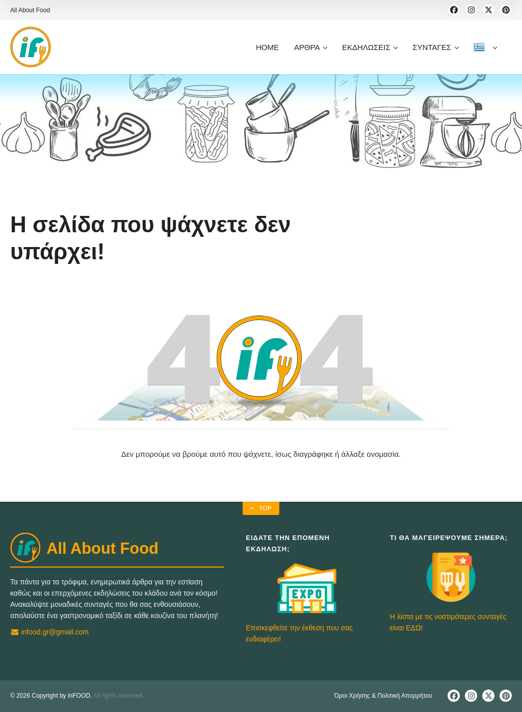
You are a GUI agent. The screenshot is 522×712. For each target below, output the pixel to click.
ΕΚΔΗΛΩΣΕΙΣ (369, 47)
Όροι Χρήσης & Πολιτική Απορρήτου (383, 695)
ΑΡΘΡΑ (310, 47)
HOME (267, 47)
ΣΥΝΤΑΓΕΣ (435, 47)
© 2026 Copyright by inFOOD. (51, 695)
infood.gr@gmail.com (49, 632)
